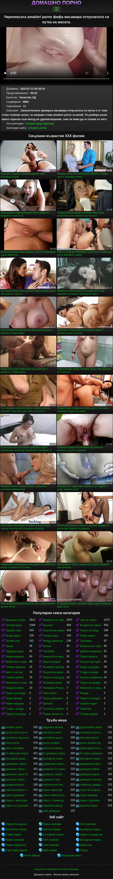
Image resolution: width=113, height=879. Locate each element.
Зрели (9, 646)
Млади (84, 693)
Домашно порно (56, 3)
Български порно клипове (55, 834)
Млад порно (13, 635)
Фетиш (47, 646)
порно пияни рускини (55, 795)
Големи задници (15, 667)
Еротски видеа (52, 829)
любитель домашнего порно (92, 784)
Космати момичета (91, 677)
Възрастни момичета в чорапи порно (55, 672)
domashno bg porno (17, 737)
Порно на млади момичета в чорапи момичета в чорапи (92, 698)
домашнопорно (15, 784)
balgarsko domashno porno (55, 727)
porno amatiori (51, 743)
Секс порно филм (16, 850)
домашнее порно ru (17, 763)
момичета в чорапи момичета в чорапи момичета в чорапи (55, 656)
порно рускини (89, 795)
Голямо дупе (50, 635)
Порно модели (89, 656)
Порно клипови (52, 824)
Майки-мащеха (15, 656)
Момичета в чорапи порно (92, 646)
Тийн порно (50, 693)
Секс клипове (51, 845)
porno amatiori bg (90, 743)
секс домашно (51, 810)
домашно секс (51, 779)
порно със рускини (17, 805)
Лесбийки (86, 640)
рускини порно (89, 805)
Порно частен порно (55, 714)
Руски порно (87, 635)
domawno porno (89, 737)
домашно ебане (89, 769)
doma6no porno (52, 732)
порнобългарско (53, 805)
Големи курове (89, 714)
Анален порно (88, 703)
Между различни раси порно (55, 640)
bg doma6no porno (91, 727)
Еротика (48, 123)
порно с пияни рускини (55, 800)
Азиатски (85, 708)
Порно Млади (14, 698)
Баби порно (50, 850)
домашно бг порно (54, 769)
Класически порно (54, 630)
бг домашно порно (54, 753)
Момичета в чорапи (55, 620)
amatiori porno (37, 127)
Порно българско (16, 824)
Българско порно (90, 829)
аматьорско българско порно (92, 748)
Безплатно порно (16, 829)
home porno (13, 743)
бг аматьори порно (17, 753)
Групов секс (13, 640)
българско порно (53, 758)
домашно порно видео (55, 774)
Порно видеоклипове (17, 845)
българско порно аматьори (92, 758)
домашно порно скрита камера (17, 779)
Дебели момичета (91, 651)
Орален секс (13, 630)
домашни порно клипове (17, 769)
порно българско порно (92, 790)
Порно (84, 850)
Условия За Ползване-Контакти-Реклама (56, 869)
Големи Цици (34, 123)
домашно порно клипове (92, 774)
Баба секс (86, 845)
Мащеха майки (15, 687)
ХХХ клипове (88, 824)
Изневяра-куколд (53, 667)
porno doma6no (15, 748)
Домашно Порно (16, 620)
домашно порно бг (17, 774)
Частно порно (88, 620)
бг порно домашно (91, 753)
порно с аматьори (16, 800)
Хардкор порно (15, 651)
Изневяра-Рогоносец (55, 687)
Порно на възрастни (92, 682)
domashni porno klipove (92, 732)
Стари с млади (15, 708)
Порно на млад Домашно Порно (55, 677)
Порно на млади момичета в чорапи (17, 693)
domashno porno (53, 737)
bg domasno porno (16, 732)
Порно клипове (15, 839)
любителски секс (53, 784)
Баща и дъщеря (89, 667)
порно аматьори (53, 790)
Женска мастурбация (92, 661)
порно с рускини (90, 800)
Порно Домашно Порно (55, 698)
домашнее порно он (55, 763)
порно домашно (15, 795)
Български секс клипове (73, 855)
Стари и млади (89, 672)
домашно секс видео (92, 779)
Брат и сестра (14, 672)
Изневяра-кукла (52, 682)
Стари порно (13, 834)
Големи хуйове (15, 677)
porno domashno (53, 748)
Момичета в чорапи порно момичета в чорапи (92, 687)
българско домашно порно (17, 758)
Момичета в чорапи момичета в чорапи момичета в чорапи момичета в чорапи (17, 682)
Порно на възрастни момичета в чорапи (17, 714)
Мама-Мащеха (52, 661)
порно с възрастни (91, 834)
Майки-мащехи (15, 703)
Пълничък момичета (55, 708)
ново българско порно (17, 790)
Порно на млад (89, 630)
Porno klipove (32, 855)
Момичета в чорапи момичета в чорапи (17, 661)
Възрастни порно (90, 625)
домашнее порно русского (92, 763)
